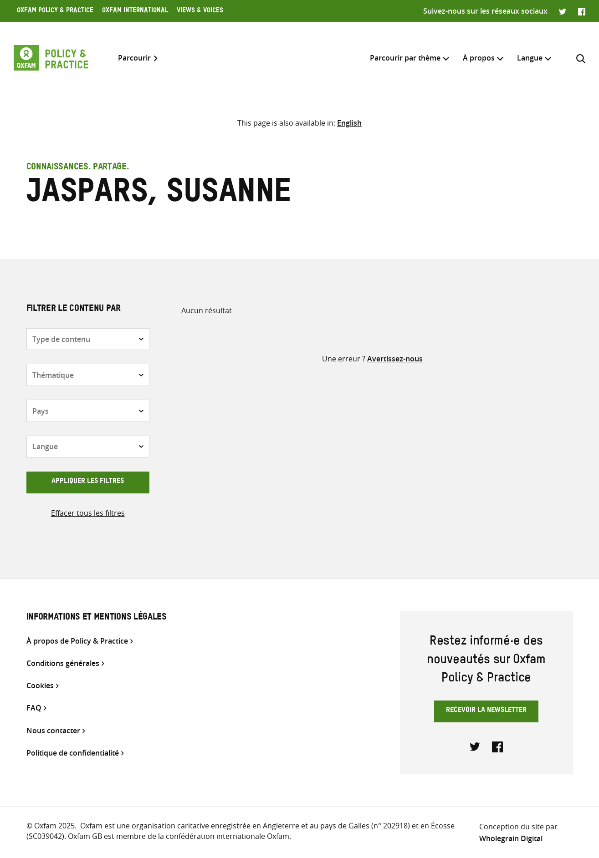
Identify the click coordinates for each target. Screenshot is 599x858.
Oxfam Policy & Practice (55, 11)
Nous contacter (53, 730)
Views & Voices (200, 11)
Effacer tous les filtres (88, 513)
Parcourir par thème (405, 58)
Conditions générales (62, 663)
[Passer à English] (349, 123)
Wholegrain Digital (511, 838)
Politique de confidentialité (72, 753)
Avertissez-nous (395, 359)
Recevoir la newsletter (486, 711)
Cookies (40, 685)
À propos (479, 58)
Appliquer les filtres (87, 482)
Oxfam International (135, 11)
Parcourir (134, 58)
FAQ (33, 708)
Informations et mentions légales (96, 618)
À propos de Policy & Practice (77, 641)
